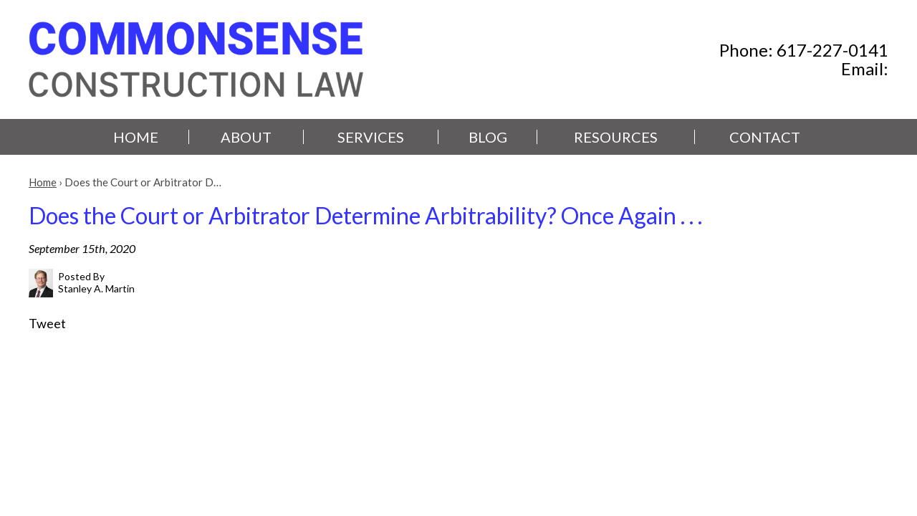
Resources (616, 137)
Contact (764, 137)
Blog (488, 137)
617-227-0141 (832, 49)
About (246, 137)
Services (370, 137)
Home (135, 137)
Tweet (47, 323)
